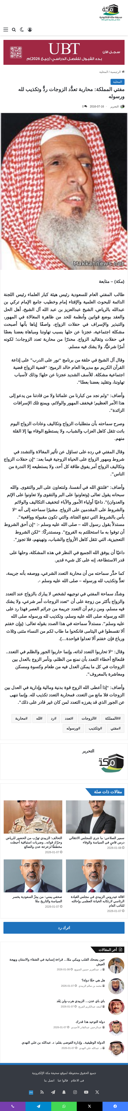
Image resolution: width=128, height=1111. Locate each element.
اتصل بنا (49, 1079)
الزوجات (88, 718)
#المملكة (112, 718)
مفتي (115, 728)
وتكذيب (94, 728)
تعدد (68, 718)
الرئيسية (117, 72)
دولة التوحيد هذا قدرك (90, 1021)
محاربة (20, 718)
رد (52, 718)
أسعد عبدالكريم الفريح (90, 1005)
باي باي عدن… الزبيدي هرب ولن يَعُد (81, 1000)
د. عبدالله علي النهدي (90, 1047)
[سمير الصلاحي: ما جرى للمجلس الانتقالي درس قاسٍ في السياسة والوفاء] (95, 816)
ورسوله (72, 728)
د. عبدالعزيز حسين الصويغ (88, 968)
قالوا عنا (63, 1079)
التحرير (114, 106)
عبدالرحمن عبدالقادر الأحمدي (86, 1026)
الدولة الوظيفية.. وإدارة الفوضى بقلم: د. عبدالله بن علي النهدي (63, 1041)
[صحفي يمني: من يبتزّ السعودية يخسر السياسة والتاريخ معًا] (33, 874)
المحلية (103, 72)
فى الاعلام (77, 1079)
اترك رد (64, 927)
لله (38, 718)
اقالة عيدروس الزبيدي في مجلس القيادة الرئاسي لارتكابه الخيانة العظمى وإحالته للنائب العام (97, 900)
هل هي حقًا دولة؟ (93, 979)
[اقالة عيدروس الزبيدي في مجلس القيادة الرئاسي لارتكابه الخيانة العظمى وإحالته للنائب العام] (95, 874)
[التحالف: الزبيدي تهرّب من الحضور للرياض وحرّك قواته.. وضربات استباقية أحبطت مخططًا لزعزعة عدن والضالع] (33, 816)
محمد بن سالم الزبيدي (90, 984)
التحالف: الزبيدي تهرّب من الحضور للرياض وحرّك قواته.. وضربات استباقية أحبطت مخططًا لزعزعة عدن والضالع (34, 841)
